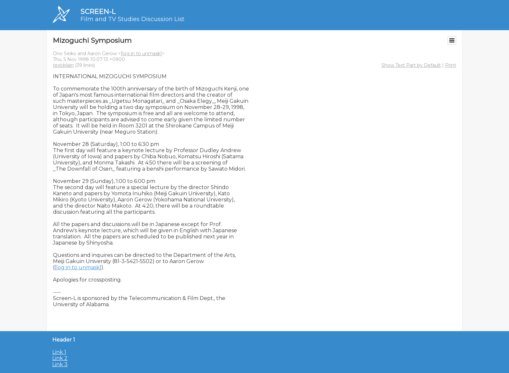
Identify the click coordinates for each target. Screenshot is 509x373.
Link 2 (60, 358)
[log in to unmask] (141, 53)
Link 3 (60, 364)
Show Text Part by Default (411, 65)
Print (450, 65)
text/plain (63, 65)
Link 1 (59, 352)
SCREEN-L (98, 11)
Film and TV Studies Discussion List (132, 19)
